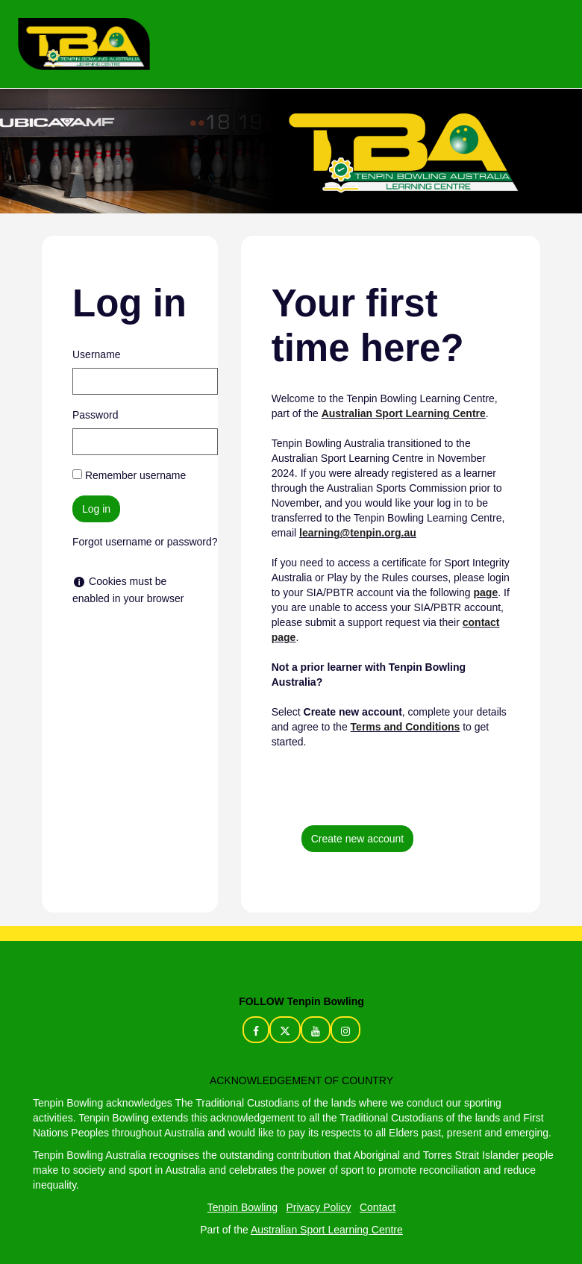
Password (95, 415)
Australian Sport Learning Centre (327, 1230)
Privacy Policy (318, 1207)
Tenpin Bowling (242, 1207)
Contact (377, 1207)
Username (96, 354)
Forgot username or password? (145, 542)
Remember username (135, 475)
